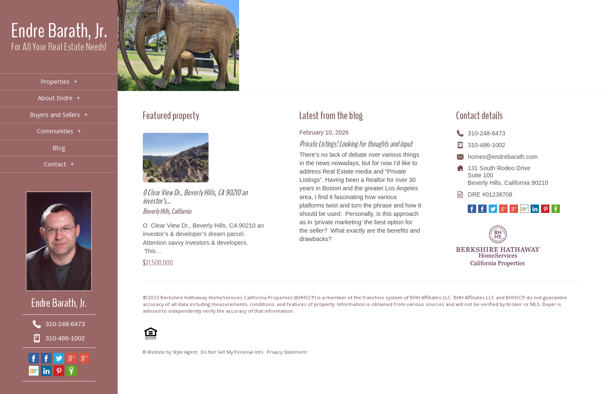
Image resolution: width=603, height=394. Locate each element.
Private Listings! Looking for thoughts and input (355, 144)
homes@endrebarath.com (503, 156)
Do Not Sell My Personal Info (232, 352)
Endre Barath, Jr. (59, 30)
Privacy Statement (287, 352)
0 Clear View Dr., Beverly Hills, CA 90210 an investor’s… (195, 197)
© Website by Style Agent (170, 352)
